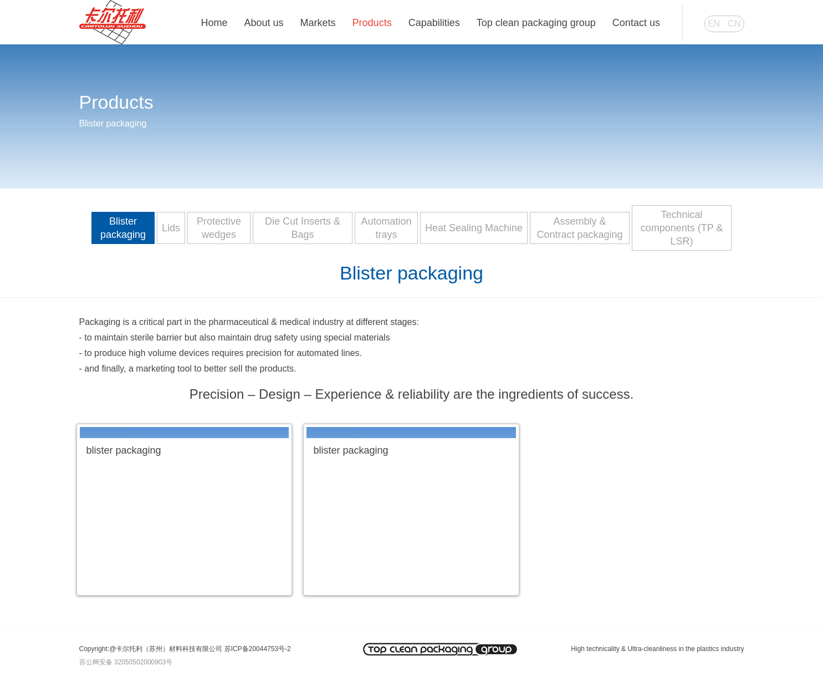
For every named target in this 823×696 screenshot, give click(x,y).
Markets (318, 22)
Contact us (636, 22)
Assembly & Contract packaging (580, 228)
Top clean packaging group (536, 22)
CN (734, 23)
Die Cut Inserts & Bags (302, 228)
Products (372, 22)
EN (714, 23)
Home (214, 22)
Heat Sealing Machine (474, 227)
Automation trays (386, 228)
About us (264, 22)
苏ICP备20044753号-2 (257, 649)
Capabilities (434, 22)
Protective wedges (219, 228)
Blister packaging (123, 228)
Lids (171, 227)
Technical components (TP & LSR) (682, 228)
